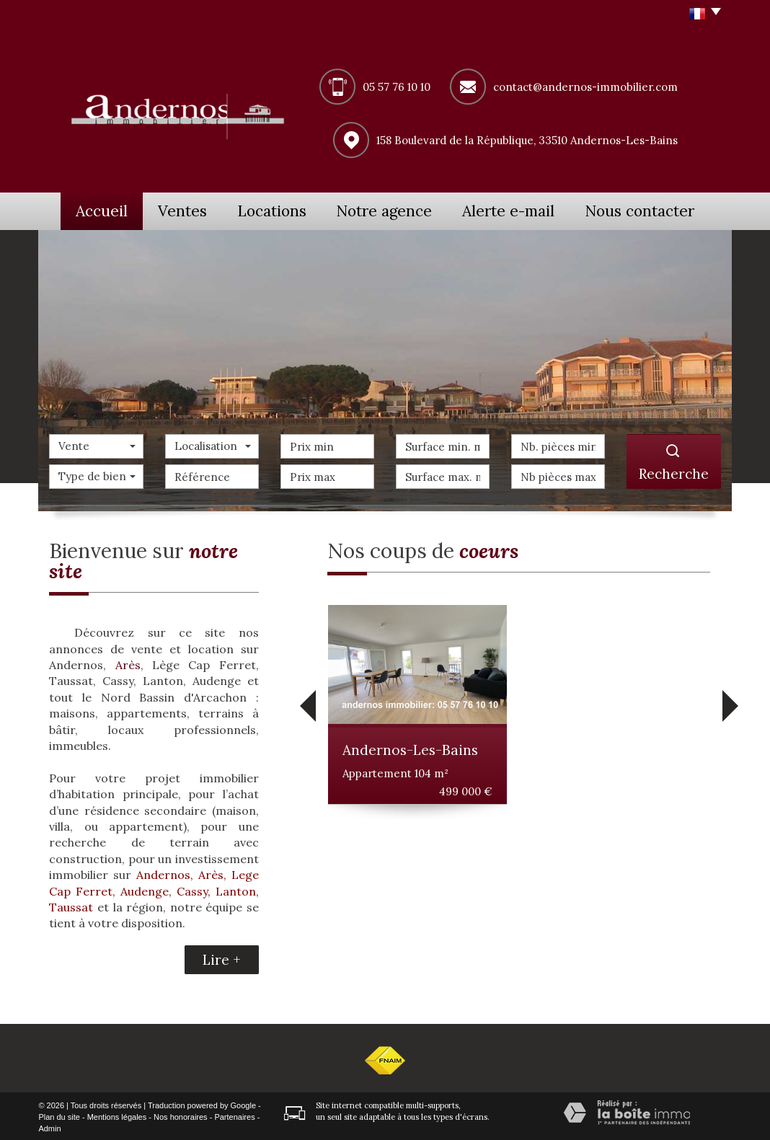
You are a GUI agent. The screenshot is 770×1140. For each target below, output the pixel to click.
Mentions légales (117, 1115)
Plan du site (58, 1115)
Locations (286, 209)
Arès (128, 663)
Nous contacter (653, 209)
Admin (49, 1126)
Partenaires (234, 1115)
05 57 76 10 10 (396, 87)
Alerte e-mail (525, 209)
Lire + (222, 957)
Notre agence (402, 209)
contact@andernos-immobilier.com (585, 87)
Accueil (95, 209)
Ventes (188, 209)
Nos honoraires (181, 1115)
